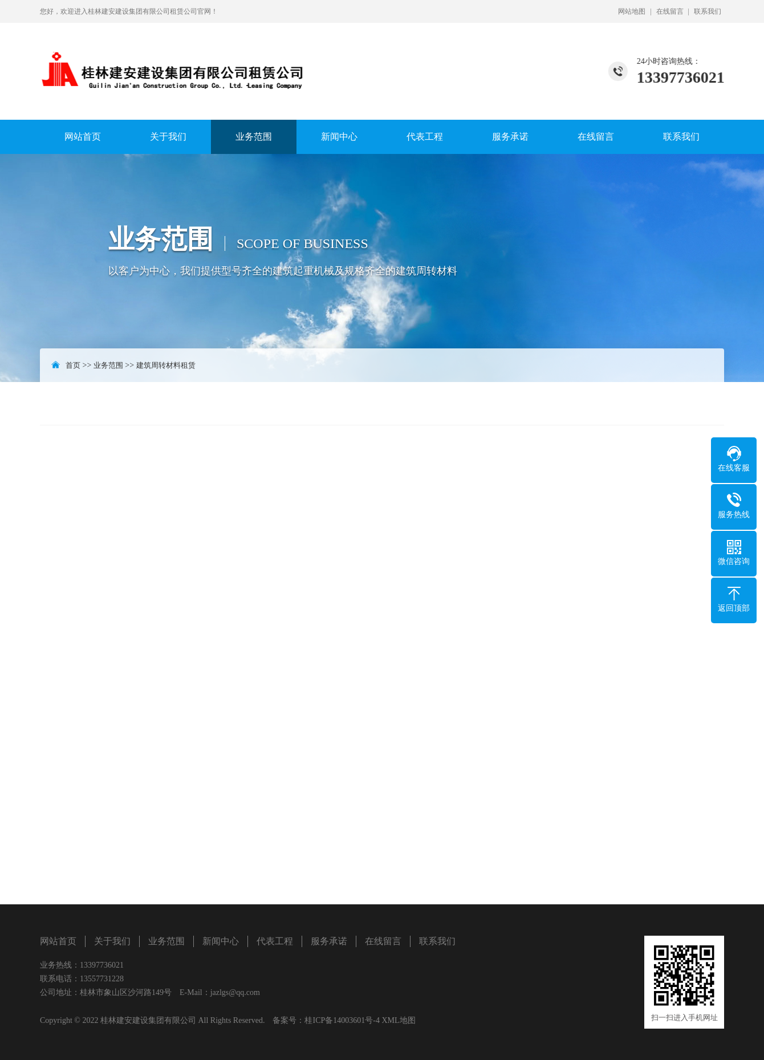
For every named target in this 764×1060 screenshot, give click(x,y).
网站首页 (82, 136)
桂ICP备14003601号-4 (341, 1020)
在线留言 (670, 11)
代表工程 (425, 136)
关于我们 (168, 136)
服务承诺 (510, 136)
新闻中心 (339, 136)
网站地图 (631, 11)
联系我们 (707, 11)
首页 (73, 365)
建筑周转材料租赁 (166, 365)
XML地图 (398, 1020)
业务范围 (253, 136)
